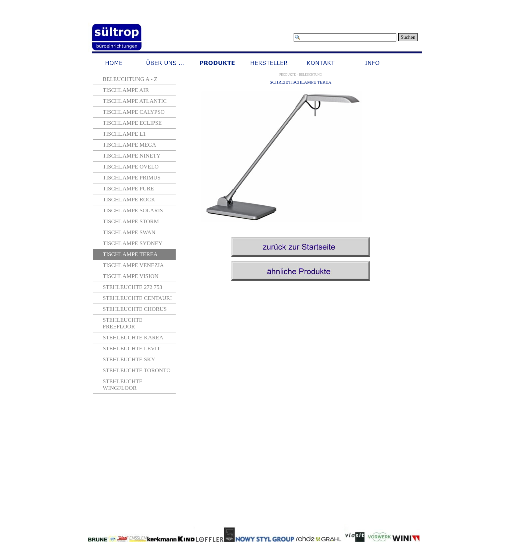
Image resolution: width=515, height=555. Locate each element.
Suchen (408, 37)
